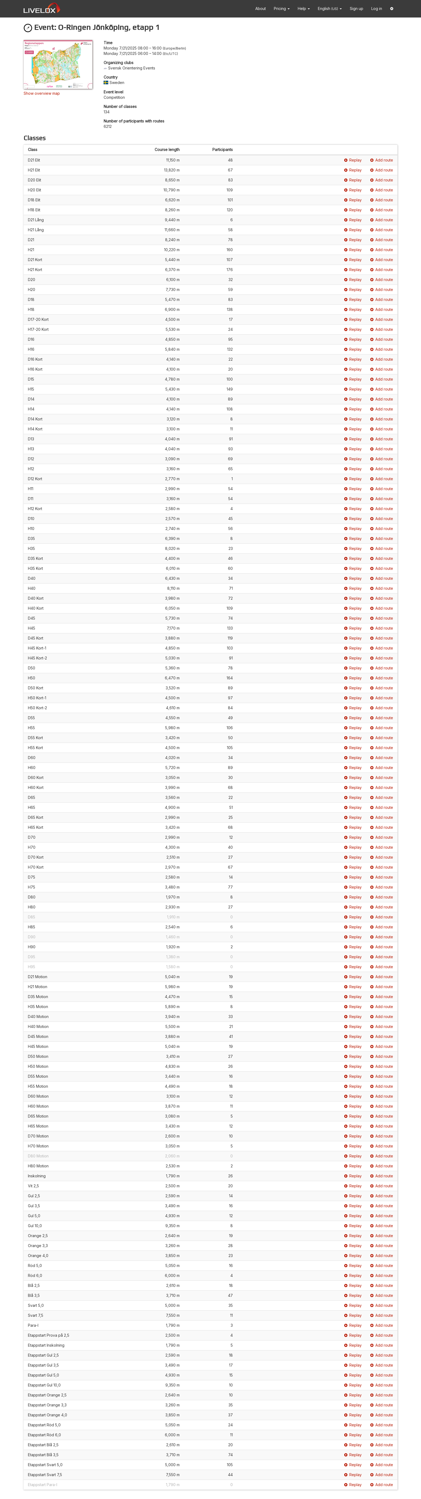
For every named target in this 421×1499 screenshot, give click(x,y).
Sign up (356, 8)
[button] (391, 8)
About (260, 8)
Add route (381, 160)
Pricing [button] (282, 8)
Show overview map (42, 93)
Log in (376, 8)
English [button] (330, 8)
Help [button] (304, 8)
